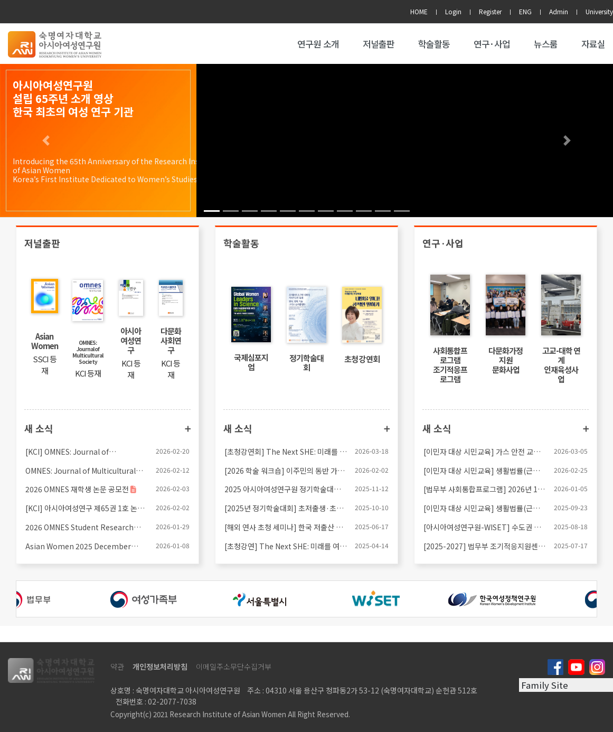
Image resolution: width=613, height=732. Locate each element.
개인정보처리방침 (160, 666)
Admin (558, 11)
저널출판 (378, 43)
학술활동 (434, 43)
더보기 (188, 429)
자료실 (593, 43)
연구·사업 (492, 43)
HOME (419, 11)
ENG (525, 11)
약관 (117, 666)
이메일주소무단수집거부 (233, 666)
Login (453, 11)
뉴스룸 (546, 43)
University (599, 11)
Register (490, 11)
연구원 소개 (318, 43)
